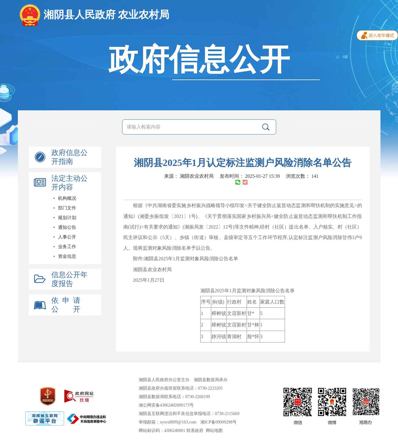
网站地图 (214, 430)
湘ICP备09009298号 (218, 422)
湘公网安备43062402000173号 (166, 405)
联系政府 (194, 430)
